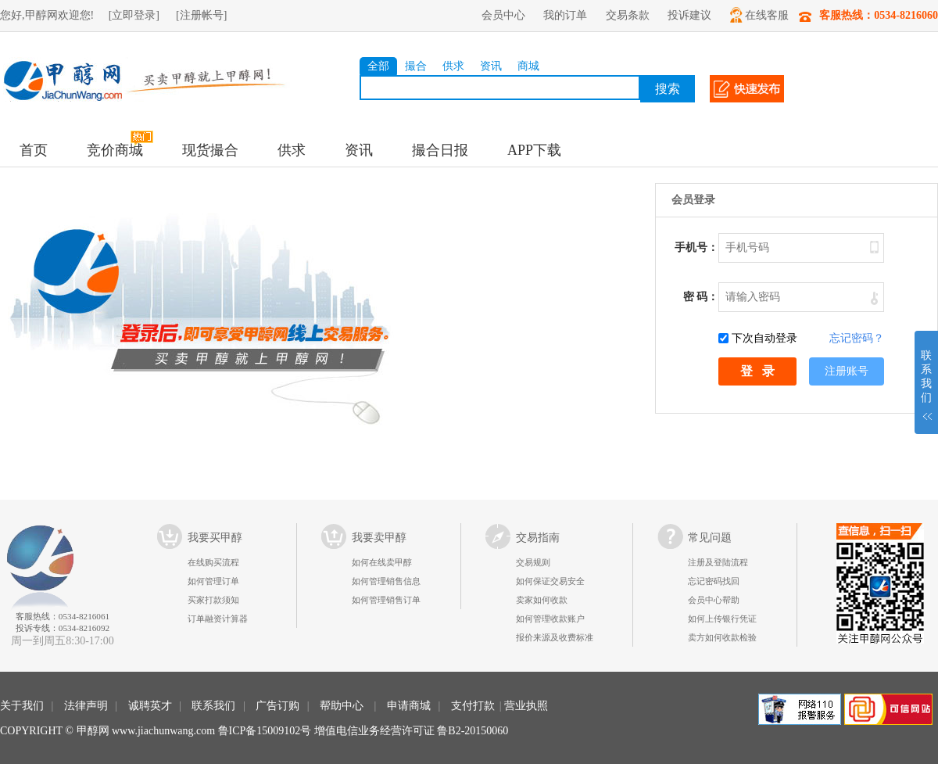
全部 (378, 66)
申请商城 (409, 706)
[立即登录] (134, 15)
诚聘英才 (150, 706)
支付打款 (473, 706)
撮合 (416, 66)
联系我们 (213, 706)
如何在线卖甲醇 (382, 562)
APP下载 (534, 150)
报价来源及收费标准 (554, 637)
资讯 (491, 66)
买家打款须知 (213, 599)
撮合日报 (440, 150)
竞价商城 (115, 150)
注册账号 (846, 371)
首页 (34, 150)
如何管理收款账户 (550, 618)
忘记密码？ (856, 338)
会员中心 (503, 15)
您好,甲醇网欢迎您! (47, 15)
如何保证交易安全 (550, 581)
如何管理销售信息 (386, 581)
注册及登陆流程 (718, 562)
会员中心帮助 (713, 599)
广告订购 (277, 706)
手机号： (696, 247)
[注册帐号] (201, 15)
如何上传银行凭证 (722, 618)
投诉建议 (689, 15)
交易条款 (628, 15)
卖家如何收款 (541, 599)
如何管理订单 (213, 581)
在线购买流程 (213, 562)
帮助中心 (341, 706)
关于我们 (22, 706)
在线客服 (759, 15)
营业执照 (526, 706)
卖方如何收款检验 (722, 637)
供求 (453, 66)
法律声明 (86, 706)
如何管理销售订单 (386, 599)
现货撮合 (210, 150)
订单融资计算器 (218, 618)
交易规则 (533, 562)
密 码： (701, 297)
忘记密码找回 (713, 581)
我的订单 (565, 15)
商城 (528, 66)
